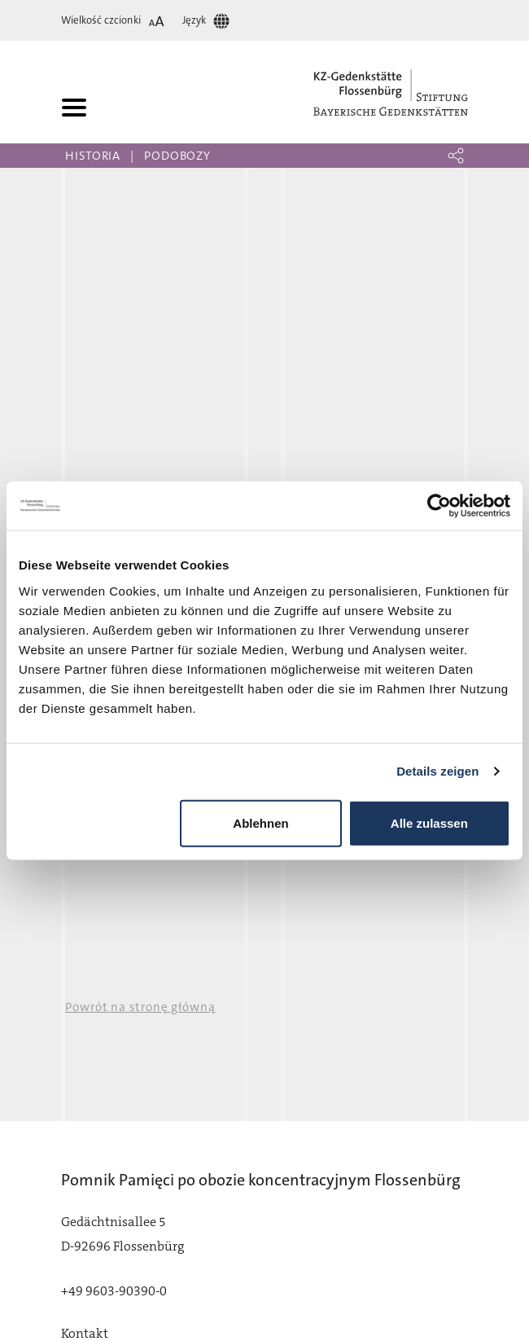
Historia (92, 155)
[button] (456, 155)
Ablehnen (260, 822)
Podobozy (177, 155)
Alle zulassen (429, 822)
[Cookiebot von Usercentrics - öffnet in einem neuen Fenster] (439, 506)
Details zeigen (437, 771)
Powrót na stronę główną (140, 1007)
